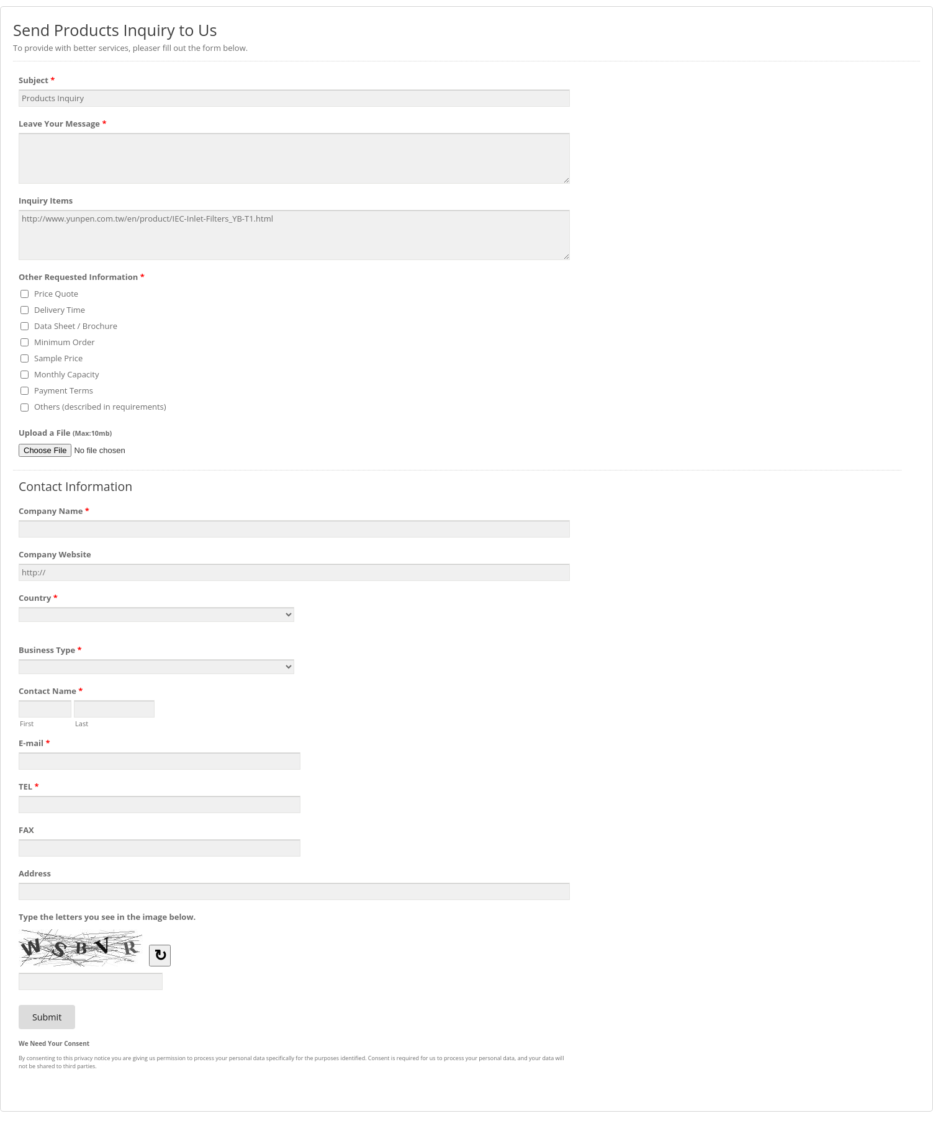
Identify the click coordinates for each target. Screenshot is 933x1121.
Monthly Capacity (66, 374)
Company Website (55, 554)
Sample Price (58, 358)
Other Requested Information (82, 278)
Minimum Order (64, 342)
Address (35, 873)
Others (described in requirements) (100, 406)
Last (81, 722)
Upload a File (65, 432)
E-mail (34, 744)
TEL (29, 788)
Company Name (54, 512)
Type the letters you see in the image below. (107, 916)
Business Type (50, 651)
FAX (26, 829)
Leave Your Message (63, 125)
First (27, 722)
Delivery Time (59, 309)
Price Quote (56, 293)
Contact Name (51, 692)
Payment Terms (63, 390)
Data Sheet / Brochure (75, 325)
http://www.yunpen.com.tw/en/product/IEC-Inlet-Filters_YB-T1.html (294, 235)
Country (38, 599)
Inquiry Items (46, 200)
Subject (37, 81)
